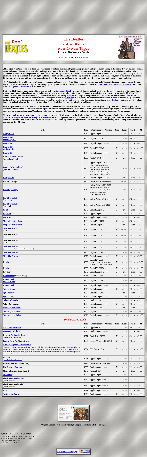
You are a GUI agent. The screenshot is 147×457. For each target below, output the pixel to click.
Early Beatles (8, 178)
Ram (5, 390)
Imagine (6, 357)
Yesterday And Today (122, 84)
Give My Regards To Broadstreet (17, 87)
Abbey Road (65, 91)
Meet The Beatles (105, 84)
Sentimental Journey (12, 394)
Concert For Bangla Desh (14, 117)
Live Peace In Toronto (12, 367)
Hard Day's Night (10, 190)
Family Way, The (10, 341)
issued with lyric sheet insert (13, 360)
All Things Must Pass (38, 117)
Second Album (9, 289)
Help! (45, 111)
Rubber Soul (116, 100)
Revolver (68, 98)
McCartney (8, 375)
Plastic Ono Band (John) (13, 378)
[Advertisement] (73, 11)
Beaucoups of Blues (11, 331)
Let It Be (7, 217)
